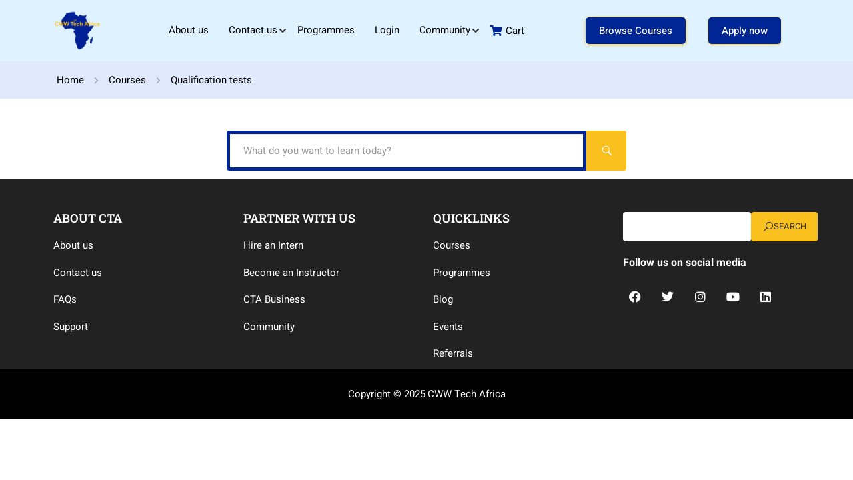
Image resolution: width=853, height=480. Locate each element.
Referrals (453, 353)
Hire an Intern (273, 245)
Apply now (745, 30)
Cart (507, 30)
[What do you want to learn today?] (406, 151)
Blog (443, 299)
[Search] (606, 151)
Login (387, 30)
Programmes (326, 30)
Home (70, 80)
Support (70, 326)
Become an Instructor (291, 272)
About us (189, 30)
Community (444, 30)
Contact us (253, 30)
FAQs (65, 299)
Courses (127, 80)
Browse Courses (635, 30)
